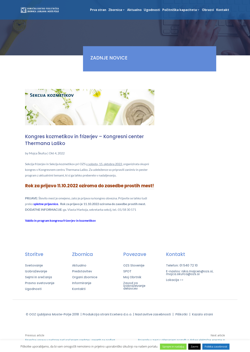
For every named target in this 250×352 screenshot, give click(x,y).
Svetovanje (34, 265)
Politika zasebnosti (216, 346)
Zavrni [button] (194, 346)
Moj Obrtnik (132, 277)
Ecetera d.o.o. (121, 314)
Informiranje (81, 283)
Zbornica (115, 10)
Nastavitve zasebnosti (153, 314)
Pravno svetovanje (39, 283)
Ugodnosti (152, 10)
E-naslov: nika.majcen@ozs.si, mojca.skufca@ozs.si (189, 272)
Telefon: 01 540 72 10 (182, 265)
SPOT (127, 271)
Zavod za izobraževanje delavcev (134, 286)
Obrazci (208, 10)
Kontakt (222, 10)
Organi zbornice (84, 277)
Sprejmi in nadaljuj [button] (173, 346)
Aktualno (134, 10)
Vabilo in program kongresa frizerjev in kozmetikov (60, 220)
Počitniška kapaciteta (179, 10)
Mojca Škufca (38, 153)
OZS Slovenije (133, 265)
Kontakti (79, 289)
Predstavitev (82, 271)
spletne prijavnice (45, 204)
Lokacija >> (174, 280)
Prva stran (98, 10)
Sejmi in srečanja (38, 277)
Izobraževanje (36, 271)
